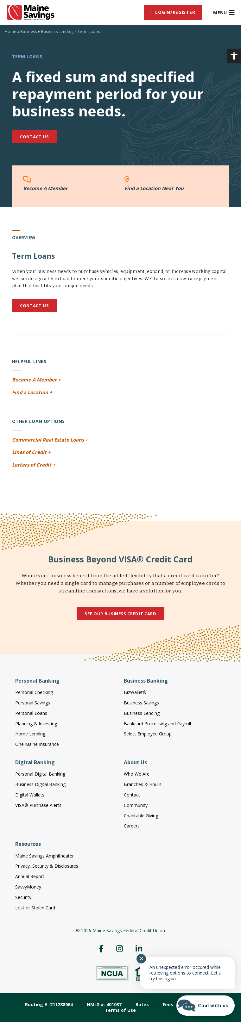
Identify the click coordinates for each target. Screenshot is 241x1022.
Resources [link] (28, 843)
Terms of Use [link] (120, 1010)
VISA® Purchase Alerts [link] (38, 805)
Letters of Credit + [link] (33, 464)
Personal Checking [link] (34, 692)
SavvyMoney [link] (28, 887)
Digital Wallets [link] (29, 795)
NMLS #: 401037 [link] (104, 1004)
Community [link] (136, 805)
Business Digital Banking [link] (40, 784)
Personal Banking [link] (37, 680)
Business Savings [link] (141, 703)
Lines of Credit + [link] (31, 452)
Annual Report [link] (29, 876)
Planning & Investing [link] (36, 724)
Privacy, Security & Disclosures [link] (46, 866)
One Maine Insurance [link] (37, 744)
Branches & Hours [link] (143, 784)
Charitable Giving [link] (141, 816)
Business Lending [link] (57, 31)
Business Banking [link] (146, 680)
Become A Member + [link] (36, 379)
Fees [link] (168, 1004)
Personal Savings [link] (32, 703)
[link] (234, 56)
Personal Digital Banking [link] (40, 774)
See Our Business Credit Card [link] (120, 613)
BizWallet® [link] (135, 692)
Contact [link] (132, 795)
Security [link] (23, 897)
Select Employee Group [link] (148, 734)
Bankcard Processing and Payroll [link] (157, 724)
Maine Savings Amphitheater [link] (44, 856)
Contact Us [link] (34, 136)
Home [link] (10, 31)
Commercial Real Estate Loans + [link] (50, 440)
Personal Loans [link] (31, 713)
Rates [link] (142, 1004)
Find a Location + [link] (32, 392)
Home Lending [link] (30, 734)
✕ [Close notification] (141, 959)
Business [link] (28, 31)
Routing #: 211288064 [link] (49, 1004)
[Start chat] (205, 1005)
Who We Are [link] (136, 774)
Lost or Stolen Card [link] (35, 908)
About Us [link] (135, 762)
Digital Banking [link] (35, 762)
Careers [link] (132, 826)
